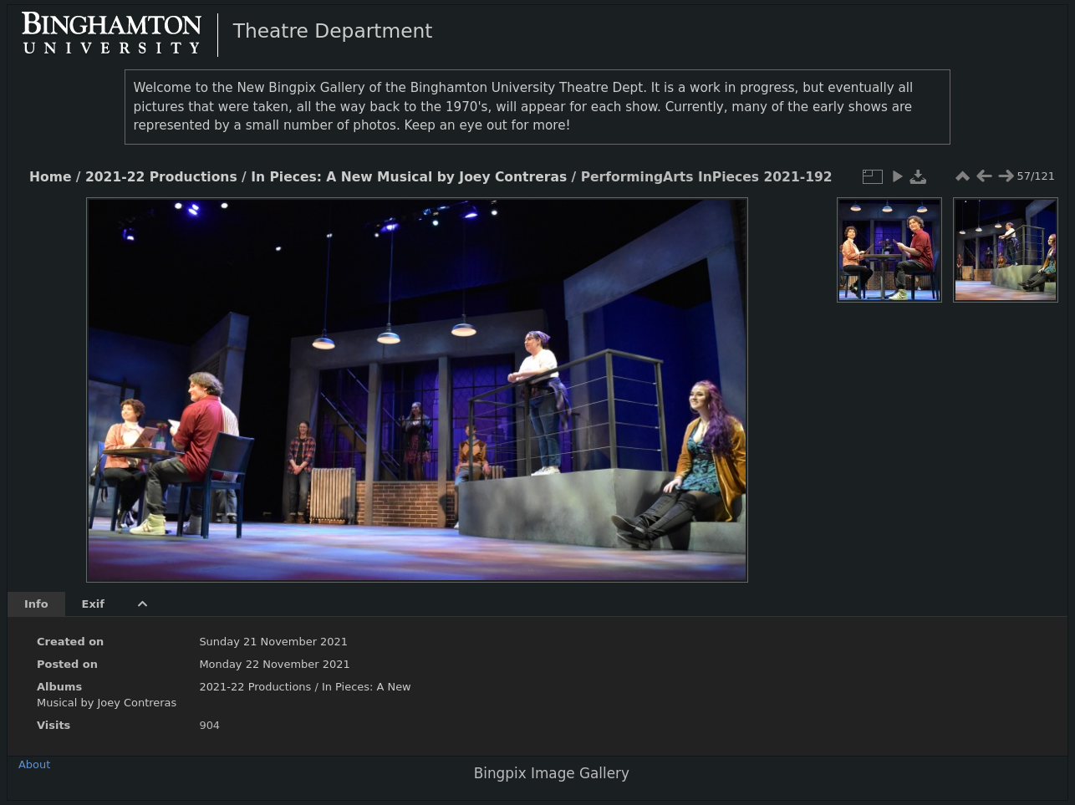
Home (50, 177)
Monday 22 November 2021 (274, 664)
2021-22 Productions (161, 177)
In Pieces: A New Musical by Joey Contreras (409, 177)
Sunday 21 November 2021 (273, 641)
